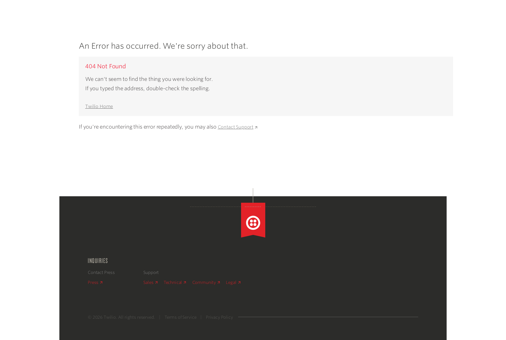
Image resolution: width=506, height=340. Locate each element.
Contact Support (237, 127)
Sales (150, 282)
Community (206, 282)
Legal (233, 282)
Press (95, 282)
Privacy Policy (219, 317)
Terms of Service (180, 317)
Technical (175, 282)
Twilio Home (99, 106)
